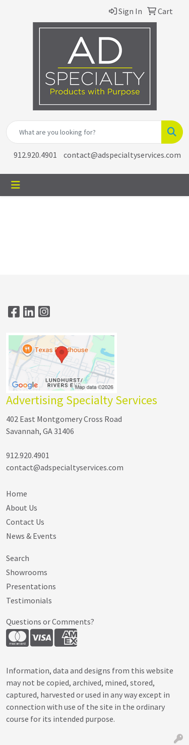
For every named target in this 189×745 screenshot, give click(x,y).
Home (16, 493)
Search (17, 558)
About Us (21, 508)
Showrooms (26, 572)
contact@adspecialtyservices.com (122, 155)
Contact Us (25, 522)
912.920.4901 (35, 155)
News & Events (31, 536)
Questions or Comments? (50, 621)
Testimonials (29, 600)
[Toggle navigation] (15, 185)
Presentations (31, 586)
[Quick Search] (84, 132)
